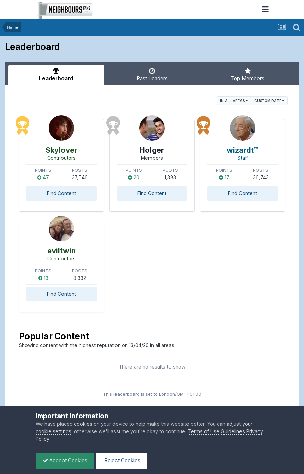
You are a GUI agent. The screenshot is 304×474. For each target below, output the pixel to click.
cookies (83, 424)
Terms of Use (203, 431)
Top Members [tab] (247, 75)
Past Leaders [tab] (152, 75)
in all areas (234, 101)
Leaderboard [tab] (56, 75)
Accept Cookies (65, 460)
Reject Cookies (121, 460)
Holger (152, 150)
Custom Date (269, 101)
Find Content (61, 193)
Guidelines (233, 431)
